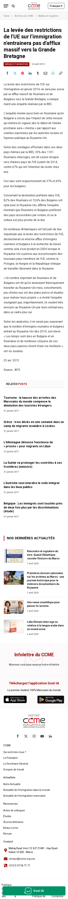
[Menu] (6, 6)
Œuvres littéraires (13, 822)
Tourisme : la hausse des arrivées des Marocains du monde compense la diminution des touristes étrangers (30, 401)
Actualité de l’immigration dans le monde (26, 790)
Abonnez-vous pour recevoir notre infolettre (34, 664)
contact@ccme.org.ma (22, 858)
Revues (7, 833)
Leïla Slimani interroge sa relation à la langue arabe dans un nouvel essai (45, 625)
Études (7, 816)
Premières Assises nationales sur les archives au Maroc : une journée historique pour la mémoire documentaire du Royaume (45, 580)
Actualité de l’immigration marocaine (24, 795)
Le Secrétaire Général (15, 763)
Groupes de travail (13, 769)
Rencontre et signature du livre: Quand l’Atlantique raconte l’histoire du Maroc (43, 555)
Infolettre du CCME (34, 654)
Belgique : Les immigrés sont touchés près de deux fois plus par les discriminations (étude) (33, 507)
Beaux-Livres (10, 827)
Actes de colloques (14, 810)
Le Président (10, 757)
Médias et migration (16, 64)
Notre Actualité (11, 784)
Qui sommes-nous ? (14, 752)
